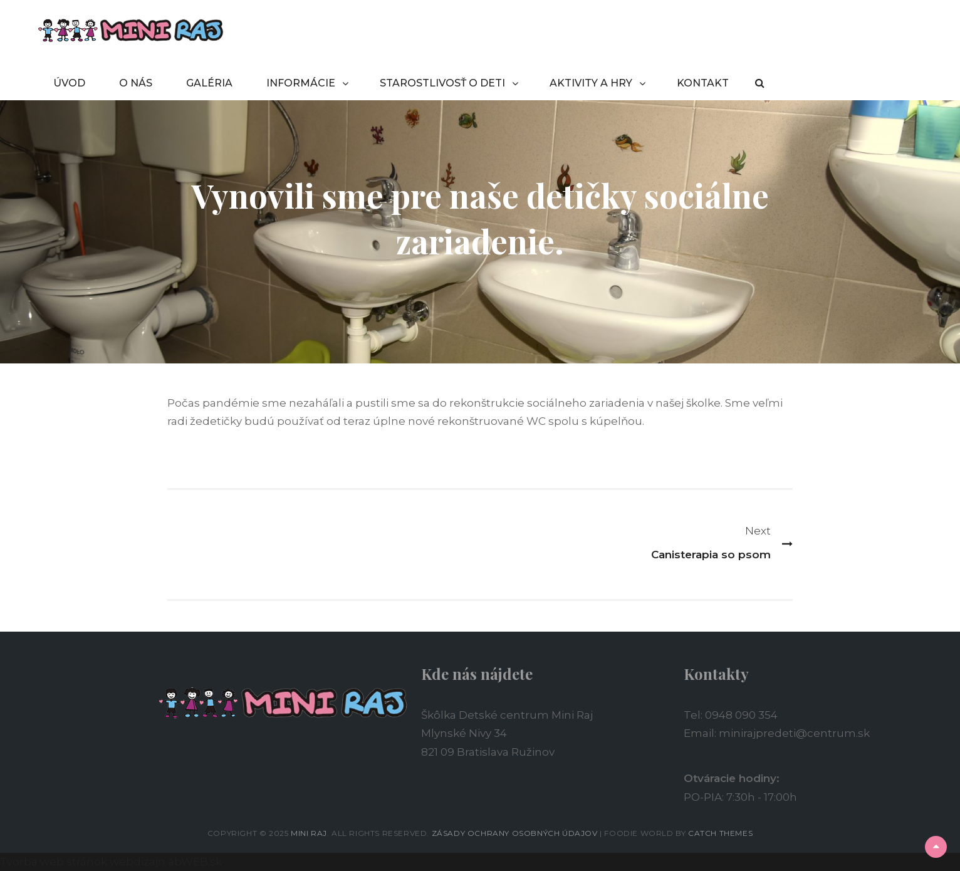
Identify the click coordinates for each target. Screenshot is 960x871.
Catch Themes (720, 833)
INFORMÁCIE (300, 83)
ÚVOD (69, 83)
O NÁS (135, 83)
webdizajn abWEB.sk (164, 861)
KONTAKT (703, 83)
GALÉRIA (209, 83)
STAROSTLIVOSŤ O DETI (442, 83)
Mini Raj (309, 833)
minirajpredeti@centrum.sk (794, 733)
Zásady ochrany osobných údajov (515, 833)
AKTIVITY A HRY (591, 83)
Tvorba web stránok (53, 861)
